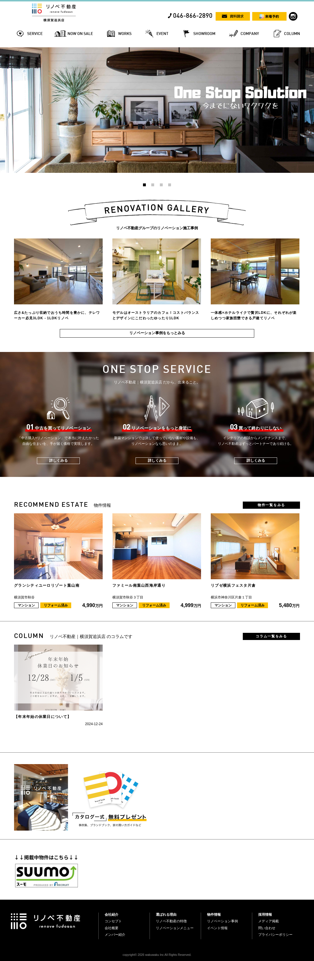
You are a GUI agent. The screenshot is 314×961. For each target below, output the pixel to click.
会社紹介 (111, 914)
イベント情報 (217, 928)
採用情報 (265, 914)
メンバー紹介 (115, 934)
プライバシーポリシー (275, 934)
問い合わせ (266, 928)
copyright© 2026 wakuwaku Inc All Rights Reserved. (157, 954)
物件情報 (214, 914)
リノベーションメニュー (175, 928)
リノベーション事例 (222, 921)
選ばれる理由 (166, 914)
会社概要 (111, 928)
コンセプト (113, 921)
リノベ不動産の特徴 (171, 921)
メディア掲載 (268, 921)
